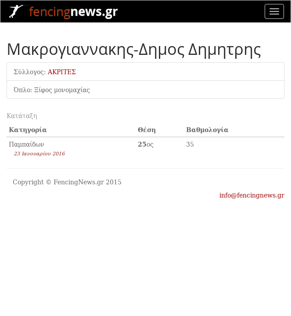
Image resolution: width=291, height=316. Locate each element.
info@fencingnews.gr (251, 195)
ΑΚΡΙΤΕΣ (62, 71)
